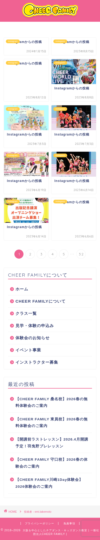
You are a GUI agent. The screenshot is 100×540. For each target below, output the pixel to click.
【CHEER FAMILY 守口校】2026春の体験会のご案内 (51, 463)
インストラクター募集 (36, 362)
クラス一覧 (26, 313)
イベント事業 (28, 350)
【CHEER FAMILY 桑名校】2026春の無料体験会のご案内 (51, 402)
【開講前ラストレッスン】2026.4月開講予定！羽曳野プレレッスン (51, 442)
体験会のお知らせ (32, 338)
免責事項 (69, 523)
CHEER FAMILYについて (40, 301)
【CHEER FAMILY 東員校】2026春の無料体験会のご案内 (51, 422)
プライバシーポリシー (39, 523)
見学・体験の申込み (34, 325)
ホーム (21, 289)
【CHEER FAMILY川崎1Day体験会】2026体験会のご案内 (49, 483)
